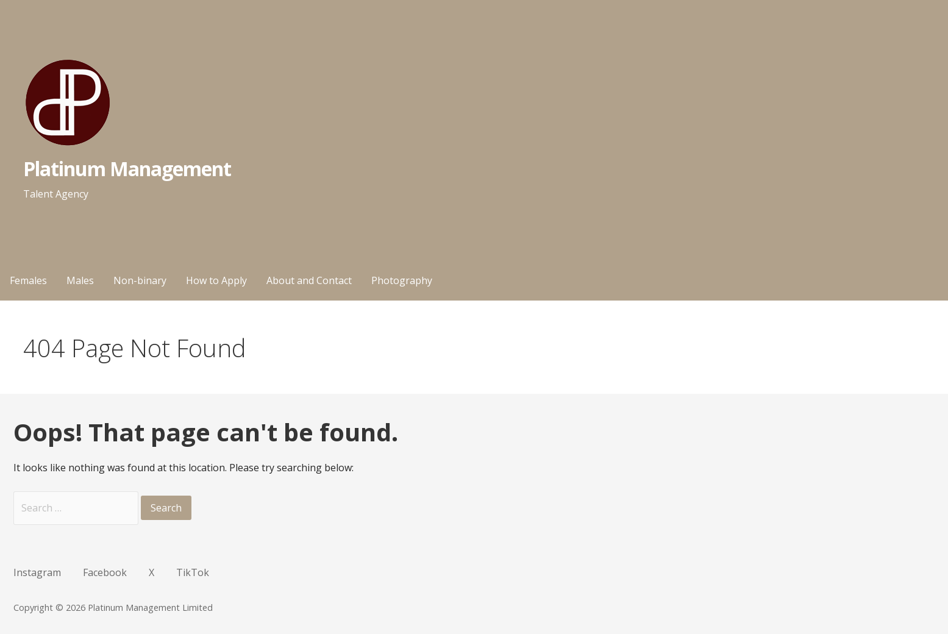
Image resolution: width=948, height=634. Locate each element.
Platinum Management (127, 168)
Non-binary (139, 280)
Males (80, 280)
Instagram (37, 572)
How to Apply (216, 280)
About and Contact (309, 280)
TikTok (192, 572)
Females (28, 280)
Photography (401, 280)
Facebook (105, 572)
